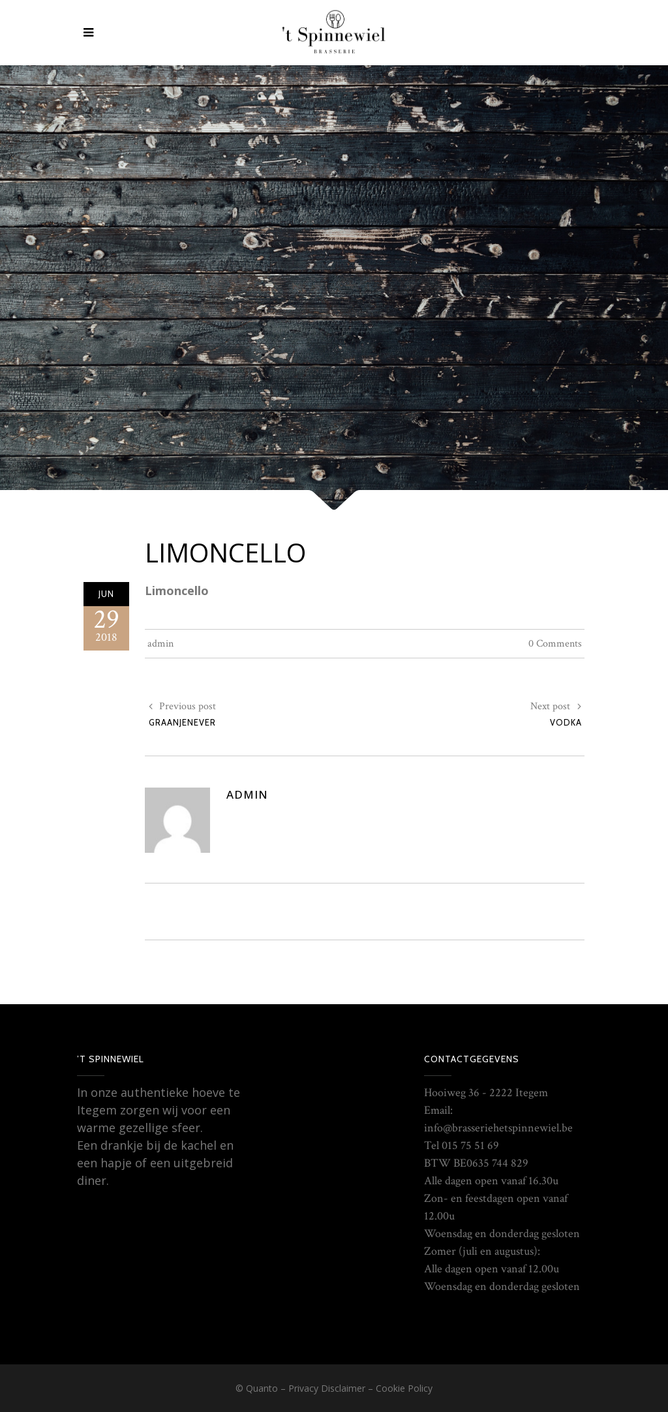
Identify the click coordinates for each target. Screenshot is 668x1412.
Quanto (262, 1388)
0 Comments (555, 644)
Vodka (566, 722)
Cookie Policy (404, 1388)
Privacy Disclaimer (326, 1388)
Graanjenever (182, 722)
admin (160, 644)
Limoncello (225, 552)
